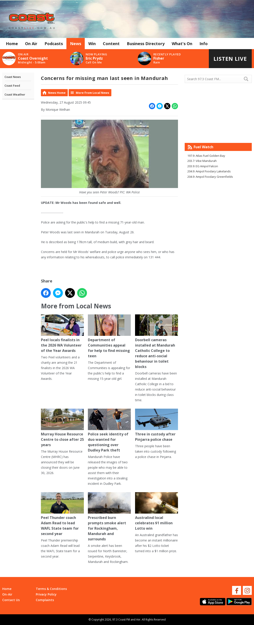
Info (203, 43)
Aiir (138, 619)
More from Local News (92, 93)
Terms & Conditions (51, 589)
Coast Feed (12, 86)
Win (92, 43)
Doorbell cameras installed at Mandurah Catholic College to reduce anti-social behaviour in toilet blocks (156, 341)
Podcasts (53, 43)
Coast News (12, 77)
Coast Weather (14, 94)
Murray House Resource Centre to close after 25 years (62, 428)
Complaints (45, 600)
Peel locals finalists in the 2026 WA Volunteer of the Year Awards (62, 333)
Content (111, 43)
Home (12, 43)
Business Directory (146, 43)
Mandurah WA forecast (218, 134)
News (75, 43)
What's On (182, 43)
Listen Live (230, 58)
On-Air (7, 594)
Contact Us (11, 600)
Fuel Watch (203, 146)
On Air (31, 43)
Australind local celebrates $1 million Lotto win (156, 511)
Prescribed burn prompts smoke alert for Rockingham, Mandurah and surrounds (109, 516)
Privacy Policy (46, 594)
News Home (57, 93)
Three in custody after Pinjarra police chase (156, 425)
